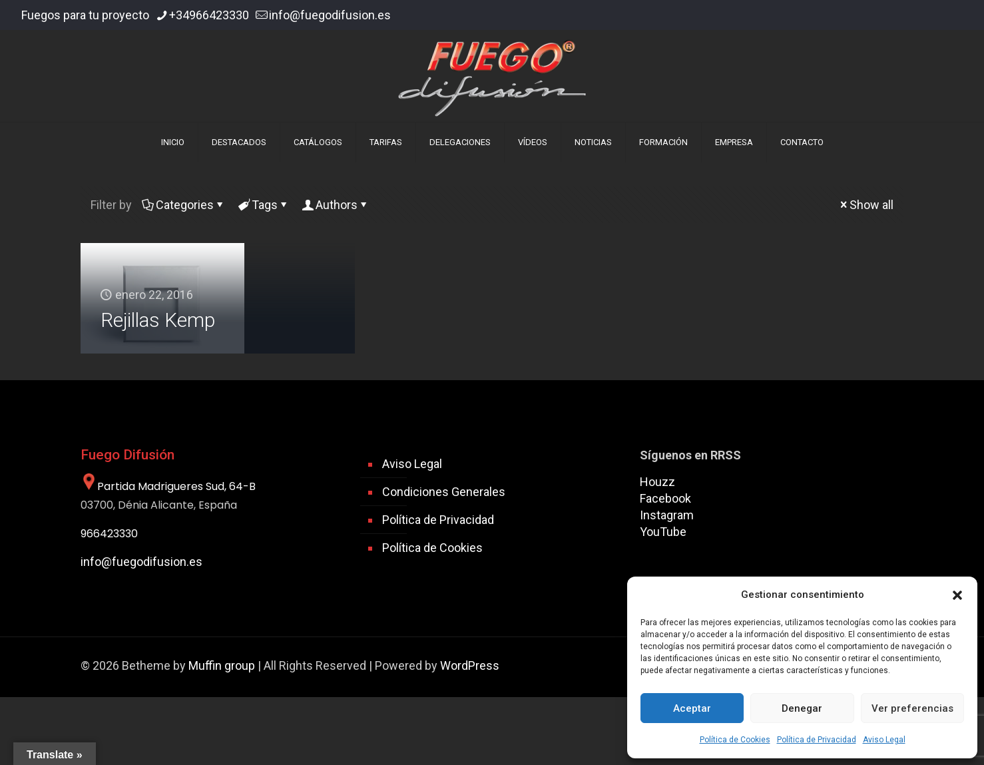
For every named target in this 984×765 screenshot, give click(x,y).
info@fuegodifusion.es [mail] (330, 15)
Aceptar (692, 708)
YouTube (663, 532)
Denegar (802, 708)
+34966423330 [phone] (209, 15)
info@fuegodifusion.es (141, 562)
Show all (865, 205)
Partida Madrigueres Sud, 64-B (168, 486)
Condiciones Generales (443, 492)
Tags (264, 205)
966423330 (109, 533)
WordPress (469, 665)
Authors (335, 205)
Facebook (665, 498)
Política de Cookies (735, 739)
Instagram (667, 515)
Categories (184, 205)
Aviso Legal (884, 739)
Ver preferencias (912, 708)
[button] (957, 595)
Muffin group (221, 665)
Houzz (657, 482)
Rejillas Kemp (158, 320)
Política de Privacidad (816, 739)
